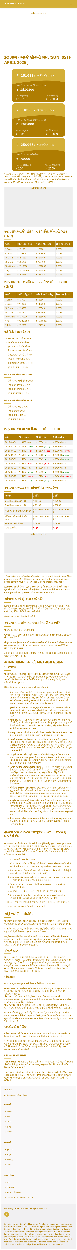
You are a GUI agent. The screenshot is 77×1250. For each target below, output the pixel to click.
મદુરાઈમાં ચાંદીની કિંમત (17, 415)
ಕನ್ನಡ (9, 1155)
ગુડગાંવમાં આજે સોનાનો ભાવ (19, 346)
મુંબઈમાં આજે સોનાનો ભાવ (19, 359)
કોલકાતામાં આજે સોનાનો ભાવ (20, 355)
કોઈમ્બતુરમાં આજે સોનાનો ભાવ (20, 381)
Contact (10, 1187)
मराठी (9, 1122)
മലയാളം (10, 1160)
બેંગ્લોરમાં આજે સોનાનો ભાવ (19, 338)
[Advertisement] (38, 33)
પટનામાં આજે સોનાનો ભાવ (18, 393)
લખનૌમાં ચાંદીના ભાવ (16, 411)
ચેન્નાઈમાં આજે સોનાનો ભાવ (19, 342)
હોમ (8, 1182)
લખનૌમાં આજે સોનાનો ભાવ (19, 385)
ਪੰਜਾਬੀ (9, 1132)
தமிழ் (9, 1127)
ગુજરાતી (9, 1150)
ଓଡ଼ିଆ (9, 1165)
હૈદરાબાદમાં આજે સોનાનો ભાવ (20, 351)
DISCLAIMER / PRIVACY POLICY (21, 1198)
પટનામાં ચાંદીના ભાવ (16, 419)
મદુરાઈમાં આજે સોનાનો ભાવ (19, 389)
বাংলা (8, 1117)
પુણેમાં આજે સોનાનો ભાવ (18, 367)
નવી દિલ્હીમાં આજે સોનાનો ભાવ (20, 363)
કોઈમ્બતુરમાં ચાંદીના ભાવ (17, 407)
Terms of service (14, 1193)
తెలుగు (9, 1112)
